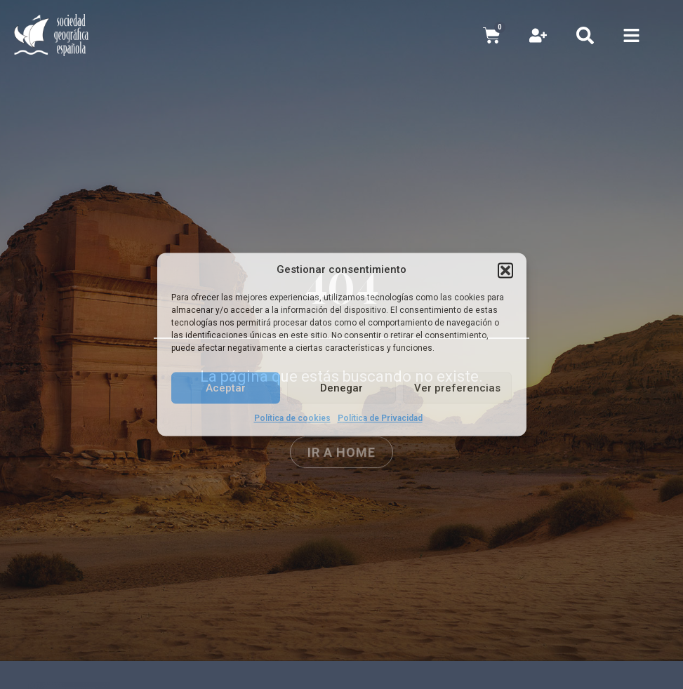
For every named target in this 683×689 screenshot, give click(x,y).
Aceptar (226, 388)
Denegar (341, 388)
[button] (505, 270)
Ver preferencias (457, 388)
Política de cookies (292, 418)
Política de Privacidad (380, 418)
